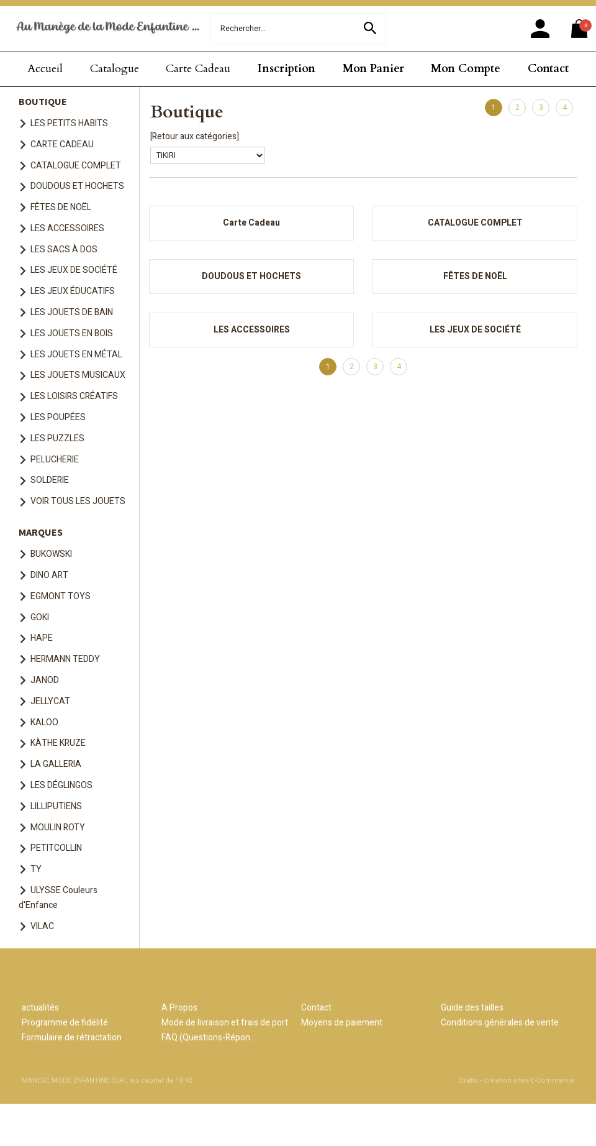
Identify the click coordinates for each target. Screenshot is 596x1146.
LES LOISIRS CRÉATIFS (74, 396)
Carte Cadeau (198, 68)
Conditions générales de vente (500, 1022)
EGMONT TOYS (60, 596)
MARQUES (41, 532)
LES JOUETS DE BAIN (71, 312)
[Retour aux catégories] (194, 136)
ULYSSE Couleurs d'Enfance (58, 898)
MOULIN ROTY (57, 827)
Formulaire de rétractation (72, 1037)
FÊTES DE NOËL (60, 207)
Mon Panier (373, 68)
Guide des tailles (472, 1007)
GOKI (39, 617)
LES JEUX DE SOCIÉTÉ (73, 270)
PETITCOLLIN (56, 848)
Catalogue (114, 68)
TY (36, 869)
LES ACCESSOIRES (67, 228)
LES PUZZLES (57, 438)
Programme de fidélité (65, 1022)
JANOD (44, 680)
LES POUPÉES (58, 417)
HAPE (41, 637)
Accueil (45, 68)
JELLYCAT (50, 701)
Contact (548, 68)
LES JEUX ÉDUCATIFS (72, 291)
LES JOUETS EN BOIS (71, 333)
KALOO (44, 722)
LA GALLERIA (55, 764)
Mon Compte (465, 68)
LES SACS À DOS (63, 249)
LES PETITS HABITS (69, 123)
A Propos (179, 1007)
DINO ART (49, 575)
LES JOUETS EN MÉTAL (76, 354)
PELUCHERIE (54, 459)
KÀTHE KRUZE (58, 742)
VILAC (42, 926)
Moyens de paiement (341, 1022)
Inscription (286, 68)
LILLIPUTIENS (56, 806)
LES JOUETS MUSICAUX (77, 375)
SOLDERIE (49, 480)
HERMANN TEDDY (65, 659)
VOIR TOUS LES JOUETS (77, 501)
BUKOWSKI (51, 554)
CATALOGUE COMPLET (75, 165)
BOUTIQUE (43, 101)
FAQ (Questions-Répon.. (207, 1037)
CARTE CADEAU (62, 144)
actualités (40, 1007)
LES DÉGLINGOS (61, 785)
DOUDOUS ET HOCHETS (77, 186)
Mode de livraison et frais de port (224, 1022)
